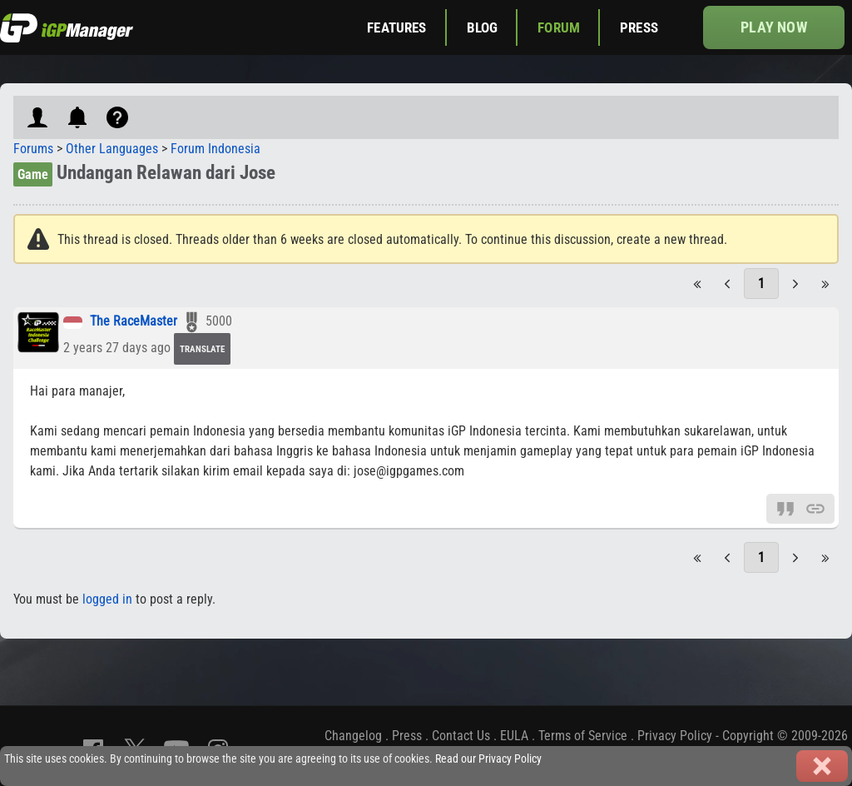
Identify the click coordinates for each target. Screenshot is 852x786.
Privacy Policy (674, 736)
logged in (107, 599)
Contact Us (461, 736)
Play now (773, 27)
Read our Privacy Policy (488, 759)
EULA (514, 736)
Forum (558, 27)
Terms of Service (582, 736)
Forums (33, 149)
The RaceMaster (133, 322)
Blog (482, 27)
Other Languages (112, 149)
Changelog (353, 736)
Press (639, 27)
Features (396, 27)
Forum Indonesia (215, 149)
